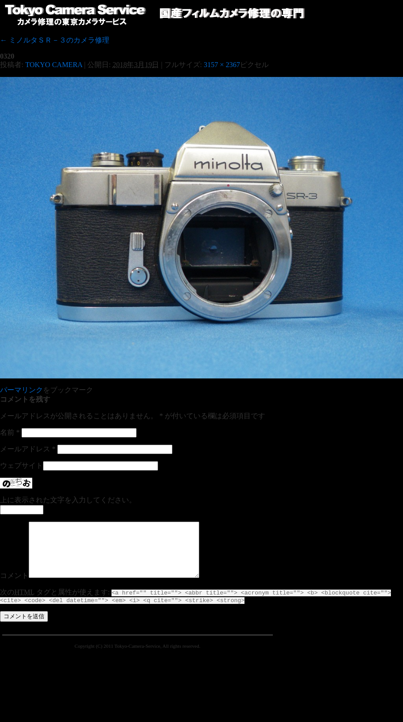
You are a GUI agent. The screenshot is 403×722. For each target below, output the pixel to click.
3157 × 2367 (222, 64)
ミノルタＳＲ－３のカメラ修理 (54, 40)
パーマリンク (21, 390)
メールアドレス (28, 449)
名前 (10, 432)
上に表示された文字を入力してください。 (68, 500)
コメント (14, 586)
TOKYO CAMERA (53, 64)
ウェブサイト (21, 465)
